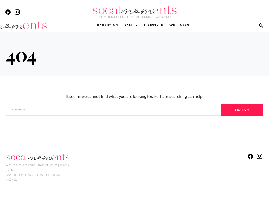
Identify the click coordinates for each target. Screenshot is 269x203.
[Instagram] (17, 12)
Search (242, 109)
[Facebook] (8, 12)
